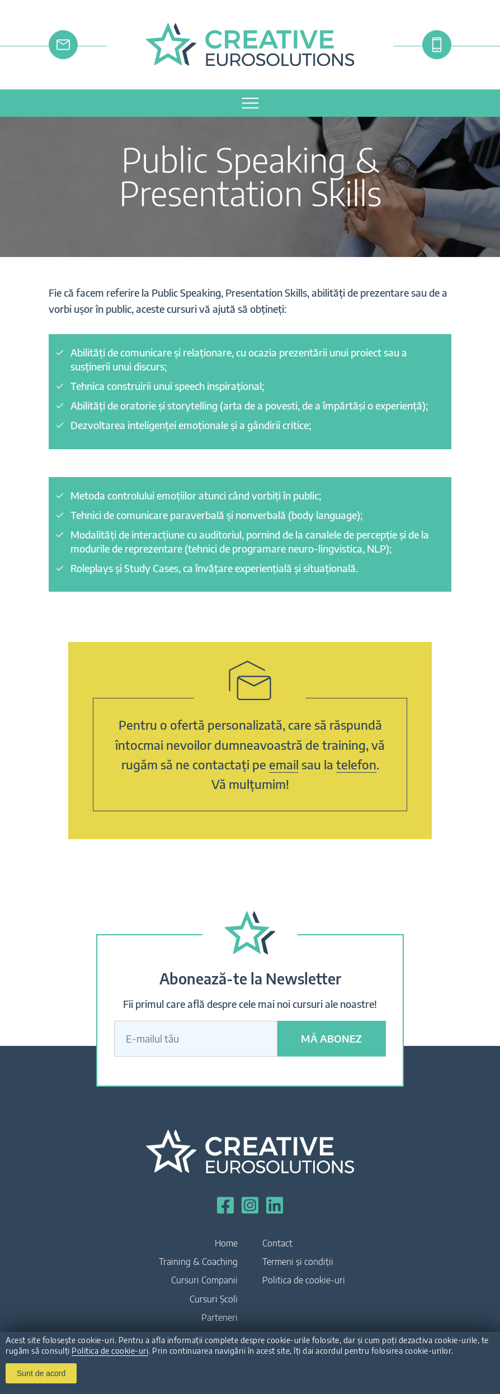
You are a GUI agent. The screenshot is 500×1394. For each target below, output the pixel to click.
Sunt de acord (41, 1373)
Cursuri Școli (214, 1299)
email (284, 764)
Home (226, 1243)
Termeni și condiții (297, 1261)
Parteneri (219, 1317)
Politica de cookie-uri (110, 1350)
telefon (356, 764)
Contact (277, 1243)
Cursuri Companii (204, 1280)
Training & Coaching (198, 1261)
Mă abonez (331, 1038)
